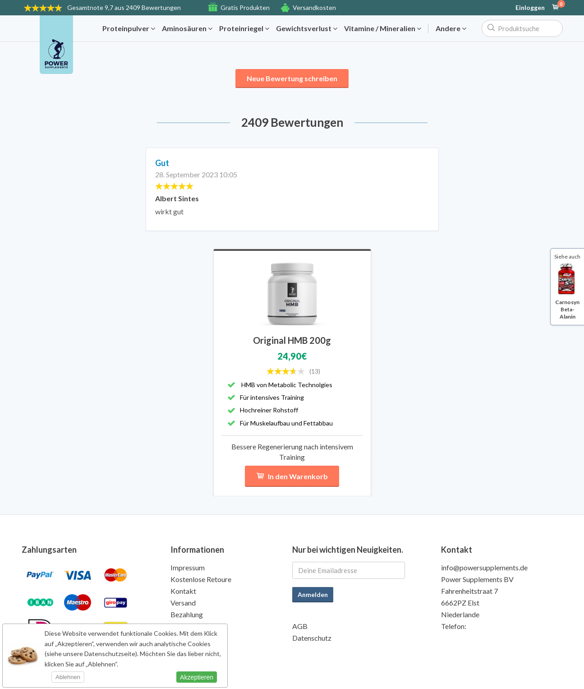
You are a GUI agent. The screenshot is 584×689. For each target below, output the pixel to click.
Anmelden (313, 594)
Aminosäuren (187, 28)
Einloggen (530, 8)
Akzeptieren (196, 677)
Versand (183, 602)
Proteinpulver (128, 28)
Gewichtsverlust (306, 28)
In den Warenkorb (292, 476)
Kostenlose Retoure (200, 579)
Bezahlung (186, 614)
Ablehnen (67, 677)
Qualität (183, 638)
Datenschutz (311, 638)
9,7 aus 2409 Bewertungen (124, 7)
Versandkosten (314, 7)
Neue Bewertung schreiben (292, 78)
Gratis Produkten (245, 7)
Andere (451, 28)
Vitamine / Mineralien (382, 28)
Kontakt (183, 591)
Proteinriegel (244, 28)
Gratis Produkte (195, 626)
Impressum (187, 567)
